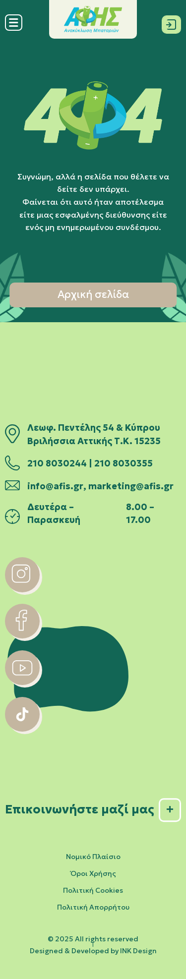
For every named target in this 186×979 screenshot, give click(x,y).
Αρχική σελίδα (93, 294)
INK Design (138, 950)
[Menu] (13, 28)
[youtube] (22, 682)
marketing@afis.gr (131, 486)
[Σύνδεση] (171, 22)
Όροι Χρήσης (93, 873)
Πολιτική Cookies (93, 890)
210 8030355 (123, 463)
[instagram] (22, 589)
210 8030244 (57, 463)
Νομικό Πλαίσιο (93, 856)
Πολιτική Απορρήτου (93, 907)
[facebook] (22, 635)
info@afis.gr (55, 486)
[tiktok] (22, 728)
